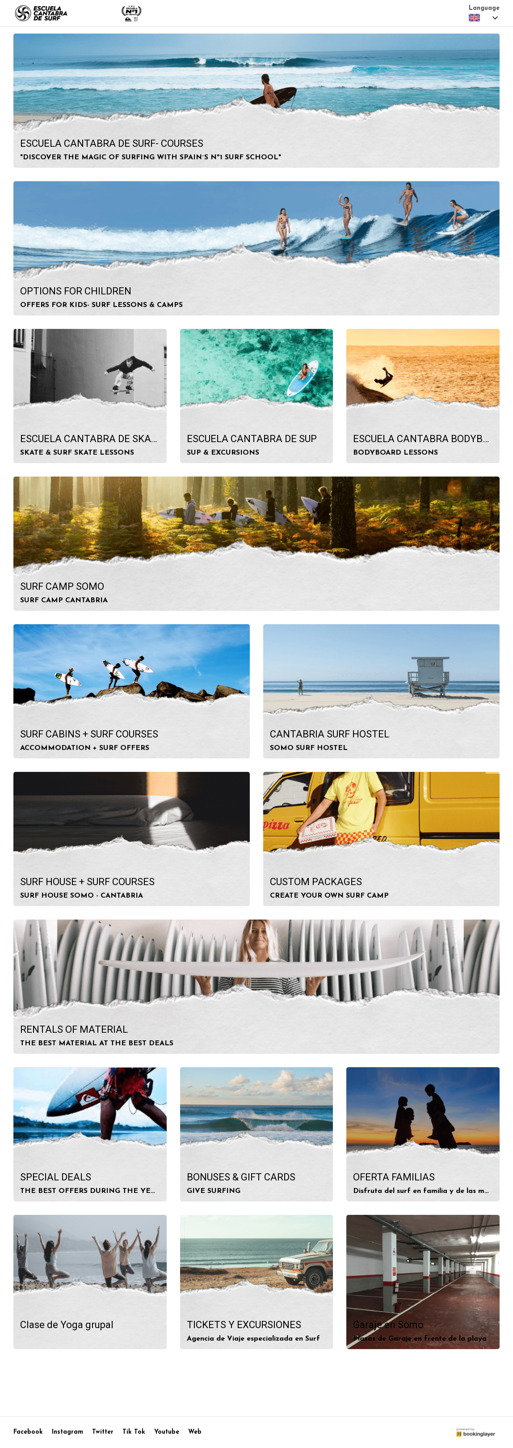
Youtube (166, 1432)
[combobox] (484, 17)
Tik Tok (133, 1432)
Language (484, 8)
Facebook (28, 1432)
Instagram (67, 1432)
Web (195, 1432)
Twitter (103, 1432)
